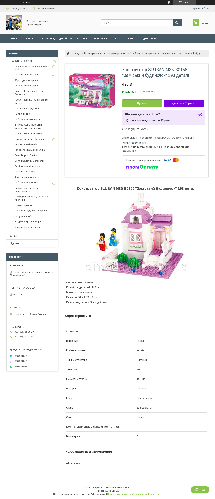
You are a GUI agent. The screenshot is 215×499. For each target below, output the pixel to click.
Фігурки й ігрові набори (28, 221)
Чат (200, 489)
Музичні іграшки (24, 205)
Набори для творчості (27, 119)
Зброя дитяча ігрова (26, 80)
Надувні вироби (23, 216)
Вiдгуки (82, 38)
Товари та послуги (21, 60)
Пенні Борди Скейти (26, 155)
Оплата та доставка (142, 38)
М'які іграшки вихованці (28, 227)
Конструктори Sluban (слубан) (122, 53)
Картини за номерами (27, 177)
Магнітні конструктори (27, 108)
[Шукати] (177, 22)
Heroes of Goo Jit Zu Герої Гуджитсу (29, 93)
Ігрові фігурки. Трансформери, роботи (32, 68)
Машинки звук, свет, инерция (31, 210)
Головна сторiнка (22, 38)
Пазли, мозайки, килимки (28, 133)
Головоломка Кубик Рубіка (30, 149)
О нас (118, 38)
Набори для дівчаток (27, 182)
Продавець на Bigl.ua (108, 491)
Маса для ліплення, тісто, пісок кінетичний (32, 198)
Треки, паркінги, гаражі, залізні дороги (32, 101)
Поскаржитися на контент (120, 494)
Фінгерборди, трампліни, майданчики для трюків (28, 126)
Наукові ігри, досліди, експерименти (27, 190)
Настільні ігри (22, 114)
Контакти (100, 38)
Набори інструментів (26, 85)
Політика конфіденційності (148, 494)
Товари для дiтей (54, 38)
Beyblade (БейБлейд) (27, 144)
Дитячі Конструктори (89, 53)
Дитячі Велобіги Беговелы (29, 160)
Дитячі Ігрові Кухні (25, 171)
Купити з (183, 103)
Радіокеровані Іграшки (27, 166)
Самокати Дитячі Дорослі (29, 139)
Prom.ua (124, 487)
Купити (142, 103)
